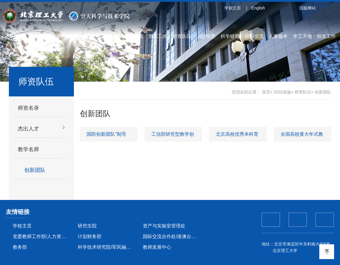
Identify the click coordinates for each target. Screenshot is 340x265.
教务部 (20, 247)
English (258, 8)
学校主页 (232, 8)
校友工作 (326, 36)
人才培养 (206, 36)
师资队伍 (181, 36)
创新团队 (35, 170)
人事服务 (278, 36)
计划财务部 (89, 236)
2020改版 (282, 92)
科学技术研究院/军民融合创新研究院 (107, 247)
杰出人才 (28, 129)
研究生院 (87, 225)
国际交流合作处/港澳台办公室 (172, 236)
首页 (266, 92)
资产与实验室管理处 (164, 225)
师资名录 (28, 108)
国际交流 (254, 36)
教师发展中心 (157, 247)
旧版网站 (307, 8)
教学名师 (28, 149)
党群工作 (157, 36)
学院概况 (133, 36)
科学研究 (230, 36)
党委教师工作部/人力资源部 (42, 236)
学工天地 (302, 36)
